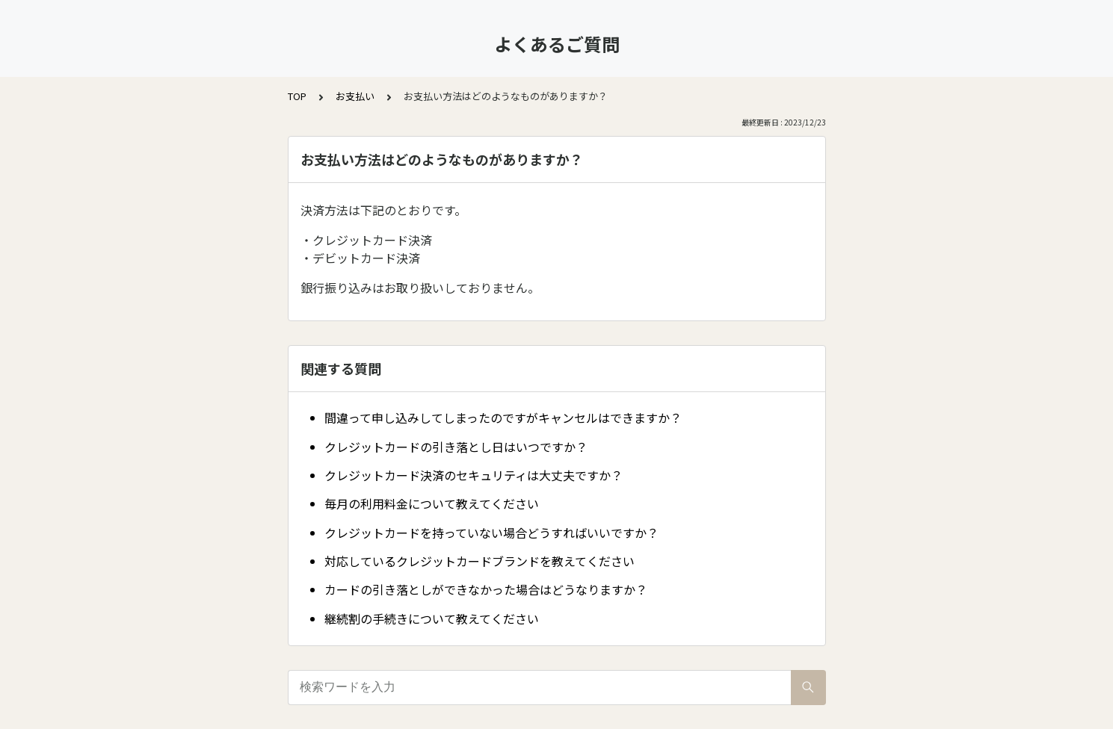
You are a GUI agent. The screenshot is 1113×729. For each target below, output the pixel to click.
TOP (297, 96)
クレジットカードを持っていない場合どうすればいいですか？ (491, 533)
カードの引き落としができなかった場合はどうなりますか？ (485, 589)
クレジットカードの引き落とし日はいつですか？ (456, 447)
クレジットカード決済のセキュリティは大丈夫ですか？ (473, 475)
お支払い (355, 96)
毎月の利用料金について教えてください (431, 503)
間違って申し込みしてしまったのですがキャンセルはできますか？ (503, 417)
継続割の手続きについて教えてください (431, 618)
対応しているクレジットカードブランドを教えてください (479, 561)
